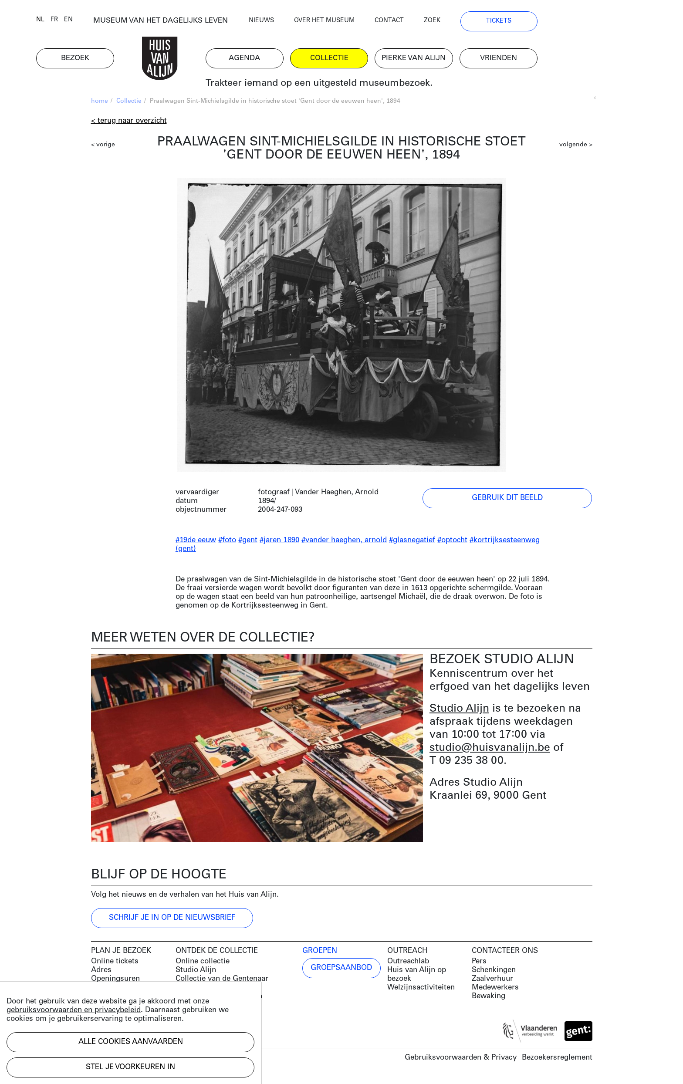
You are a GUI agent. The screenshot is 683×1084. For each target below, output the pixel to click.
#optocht (452, 543)
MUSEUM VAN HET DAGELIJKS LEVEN (215, 23)
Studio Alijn (459, 711)
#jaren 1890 (279, 543)
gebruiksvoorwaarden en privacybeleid (74, 1010)
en (123, 23)
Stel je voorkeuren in (130, 1067)
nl (95, 23)
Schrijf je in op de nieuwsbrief (172, 921)
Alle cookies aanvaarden (130, 1042)
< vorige (103, 148)
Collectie (129, 104)
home (99, 104)
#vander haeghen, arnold (344, 543)
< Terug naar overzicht (129, 124)
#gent (247, 543)
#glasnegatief (412, 543)
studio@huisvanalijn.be (489, 751)
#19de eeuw (196, 543)
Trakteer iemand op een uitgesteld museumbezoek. (373, 87)
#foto (227, 543)
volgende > (575, 148)
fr (109, 23)
